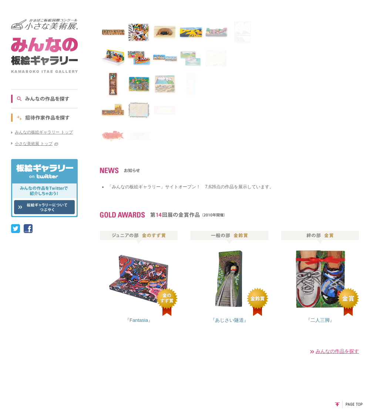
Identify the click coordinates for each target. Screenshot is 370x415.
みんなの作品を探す (337, 351)
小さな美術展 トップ (34, 143)
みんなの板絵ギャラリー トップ (44, 132)
